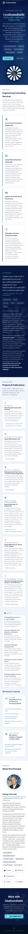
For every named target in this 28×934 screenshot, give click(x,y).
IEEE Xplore (19, 870)
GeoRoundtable (9, 2)
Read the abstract (10, 489)
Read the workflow (10, 568)
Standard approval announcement (14, 423)
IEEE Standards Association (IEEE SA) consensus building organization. (13, 750)
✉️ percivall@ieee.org (14, 916)
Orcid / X (7, 882)
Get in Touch (20, 58)
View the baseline (10, 459)
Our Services (7, 58)
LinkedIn (7, 870)
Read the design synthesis (12, 604)
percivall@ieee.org (20, 930)
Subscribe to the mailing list (12, 713)
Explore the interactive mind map (14, 531)
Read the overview (10, 529)
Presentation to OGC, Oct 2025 (13, 426)
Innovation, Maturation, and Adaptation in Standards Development (11, 632)
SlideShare (19, 882)
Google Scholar (9, 876)
